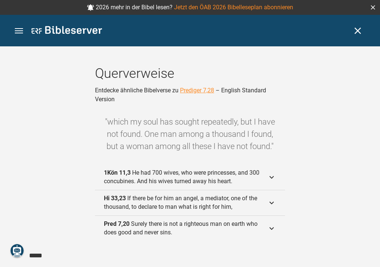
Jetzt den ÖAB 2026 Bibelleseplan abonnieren (233, 7)
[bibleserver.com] (67, 31)
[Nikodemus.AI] (17, 250)
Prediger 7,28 (197, 90)
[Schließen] (357, 30)
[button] (373, 7)
